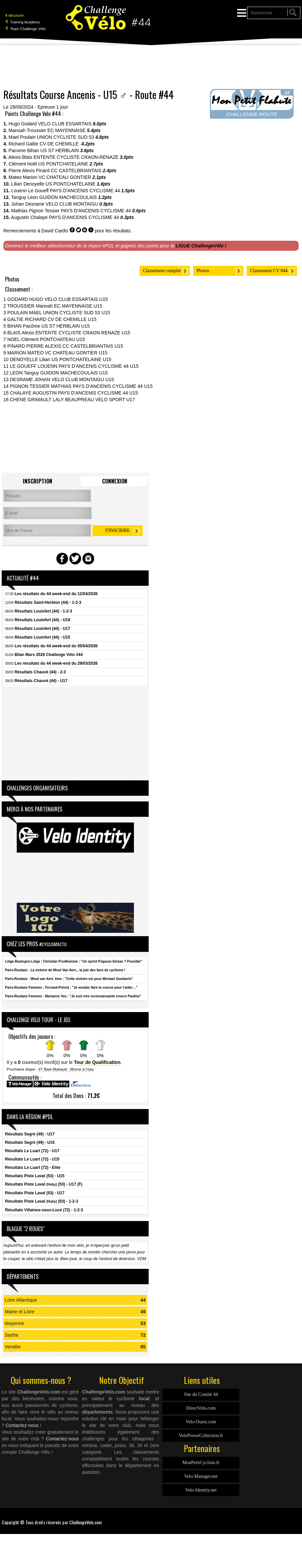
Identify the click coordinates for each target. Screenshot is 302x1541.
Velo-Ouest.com (201, 1421)
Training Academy (22, 22)
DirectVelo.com (201, 1408)
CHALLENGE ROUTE (251, 114)
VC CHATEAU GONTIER (65, 177)
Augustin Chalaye (29, 217)
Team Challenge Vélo (25, 29)
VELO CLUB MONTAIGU (72, 204)
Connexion (114, 481)
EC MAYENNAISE (67, 130)
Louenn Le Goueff (30, 190)
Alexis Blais (20, 157)
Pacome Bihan (24, 150)
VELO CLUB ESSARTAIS (65, 123)
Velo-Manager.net (201, 1476)
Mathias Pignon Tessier (35, 210)
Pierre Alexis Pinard (29, 170)
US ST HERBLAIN (60, 150)
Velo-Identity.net (201, 1490)
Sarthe (11, 1335)
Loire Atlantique (21, 1300)
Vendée (13, 1346)
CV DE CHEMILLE (60, 143)
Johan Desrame (27, 204)
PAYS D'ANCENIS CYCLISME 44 (85, 190)
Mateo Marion (23, 177)
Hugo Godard (23, 123)
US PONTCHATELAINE (63, 164)
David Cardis (55, 230)
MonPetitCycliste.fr (201, 1462)
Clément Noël (23, 164)
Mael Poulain (22, 137)
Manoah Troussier (27, 130)
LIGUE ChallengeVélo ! (201, 245)
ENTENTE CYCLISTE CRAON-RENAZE (76, 157)
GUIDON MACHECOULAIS (68, 197)
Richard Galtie (24, 143)
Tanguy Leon (24, 197)
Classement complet (162, 270)
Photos (203, 270)
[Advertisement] (151, 67)
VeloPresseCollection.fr (201, 1435)
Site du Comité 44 (201, 1394)
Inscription (37, 481)
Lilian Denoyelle (27, 184)
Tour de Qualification (97, 1062)
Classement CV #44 (269, 270)
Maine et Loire (19, 1311)
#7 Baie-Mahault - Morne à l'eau (66, 1069)
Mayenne (14, 1323)
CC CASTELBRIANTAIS (76, 170)
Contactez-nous (22, 1425)
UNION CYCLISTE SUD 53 (65, 137)
